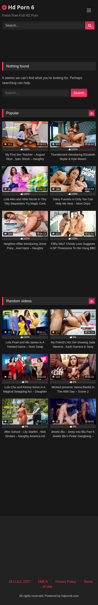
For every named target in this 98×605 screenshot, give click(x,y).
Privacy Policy (65, 581)
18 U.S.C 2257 (20, 581)
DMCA (43, 581)
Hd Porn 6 (18, 7)
